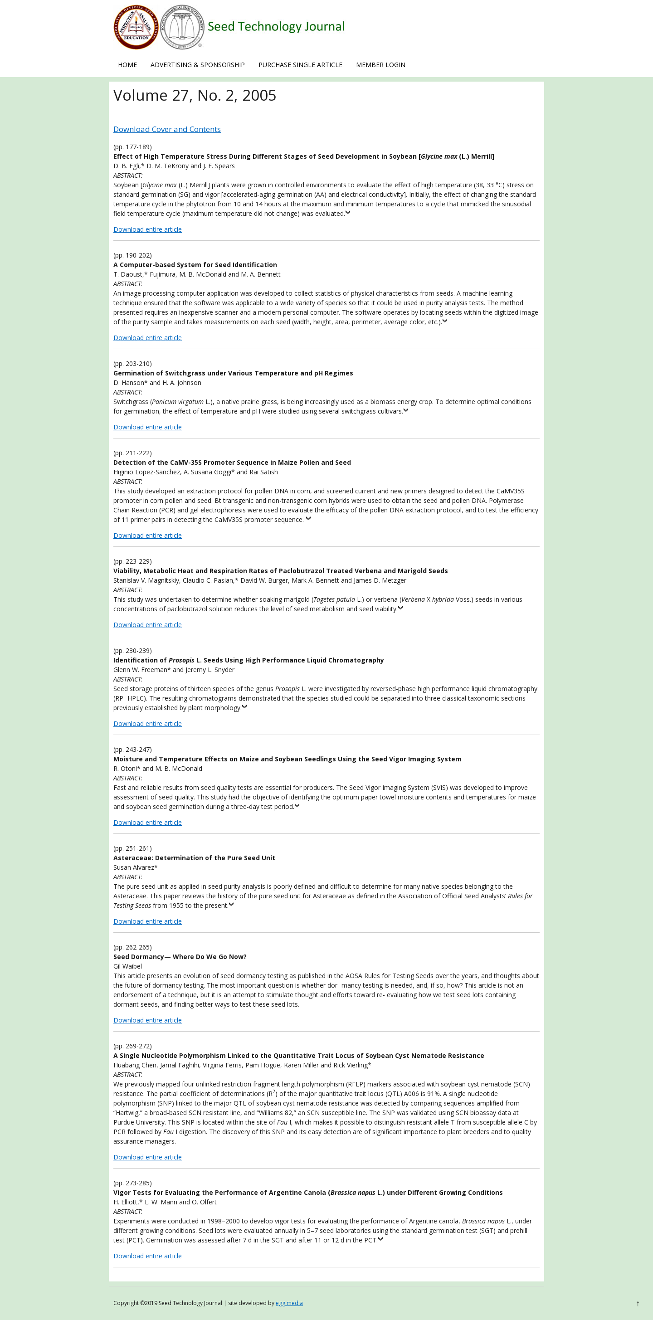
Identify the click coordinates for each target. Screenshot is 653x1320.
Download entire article (147, 229)
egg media (289, 1303)
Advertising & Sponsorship (198, 64)
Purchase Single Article (300, 64)
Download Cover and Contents (167, 129)
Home (127, 64)
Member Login (380, 64)
